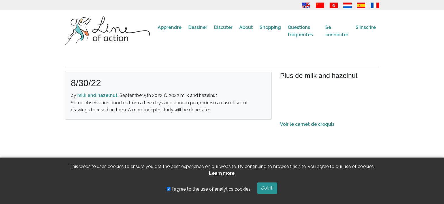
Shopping (270, 27)
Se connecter (336, 31)
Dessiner (197, 27)
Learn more (221, 173)
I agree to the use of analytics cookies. (209, 189)
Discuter (223, 27)
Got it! (267, 188)
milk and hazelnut (97, 95)
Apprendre (170, 27)
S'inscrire (366, 27)
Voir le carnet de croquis (307, 124)
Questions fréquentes (300, 31)
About (246, 27)
